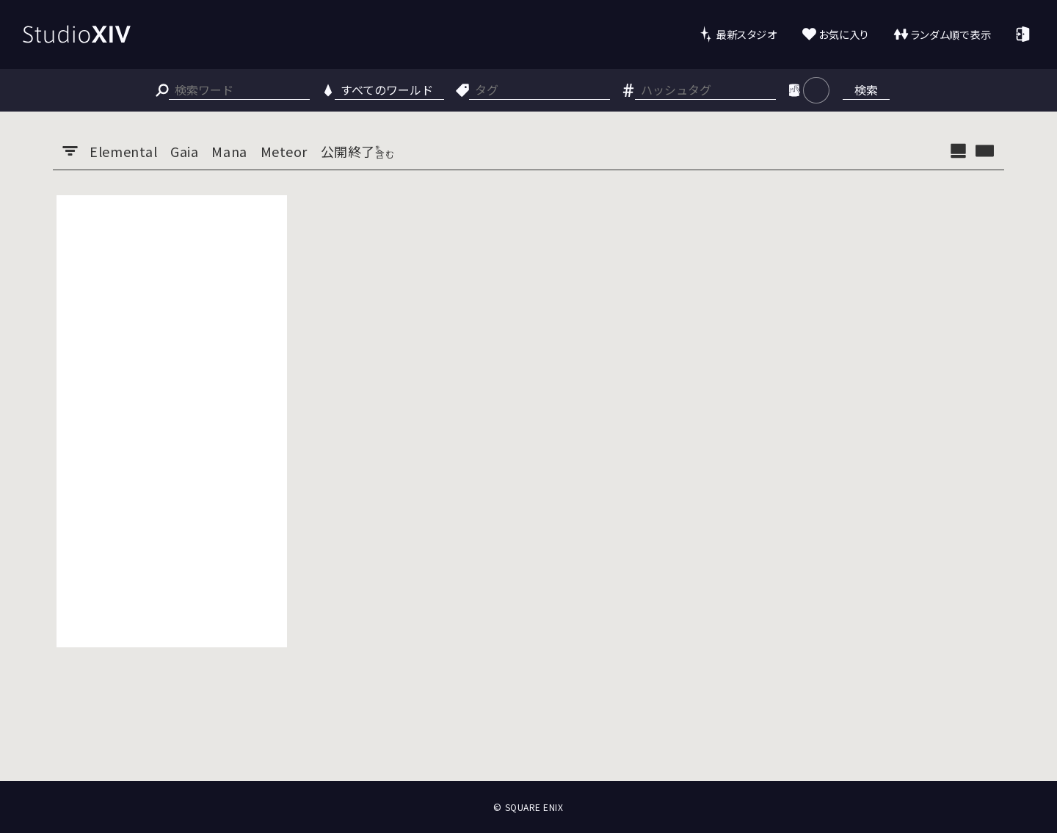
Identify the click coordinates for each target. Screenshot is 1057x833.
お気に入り (843, 34)
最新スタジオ (746, 34)
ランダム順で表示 (951, 34)
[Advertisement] (171, 421)
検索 (866, 89)
